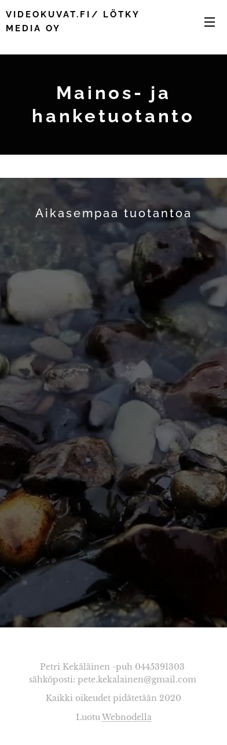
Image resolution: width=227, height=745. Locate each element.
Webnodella (127, 717)
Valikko (209, 22)
